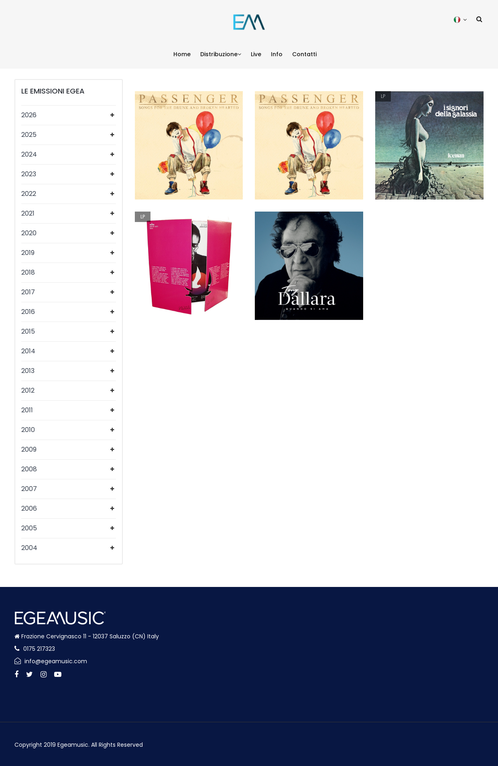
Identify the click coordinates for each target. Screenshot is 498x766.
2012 (28, 390)
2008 (29, 469)
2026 (29, 115)
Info (277, 54)
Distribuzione (220, 54)
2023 (28, 174)
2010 (28, 429)
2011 (27, 410)
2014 (28, 351)
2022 (28, 193)
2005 (29, 528)
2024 (29, 154)
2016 (28, 311)
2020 (29, 233)
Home (182, 54)
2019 (28, 252)
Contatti (304, 54)
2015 (28, 331)
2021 (28, 213)
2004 (29, 547)
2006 (29, 508)
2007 (29, 488)
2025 (29, 134)
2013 (28, 370)
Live (256, 54)
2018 (28, 272)
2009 (29, 449)
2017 (28, 292)
